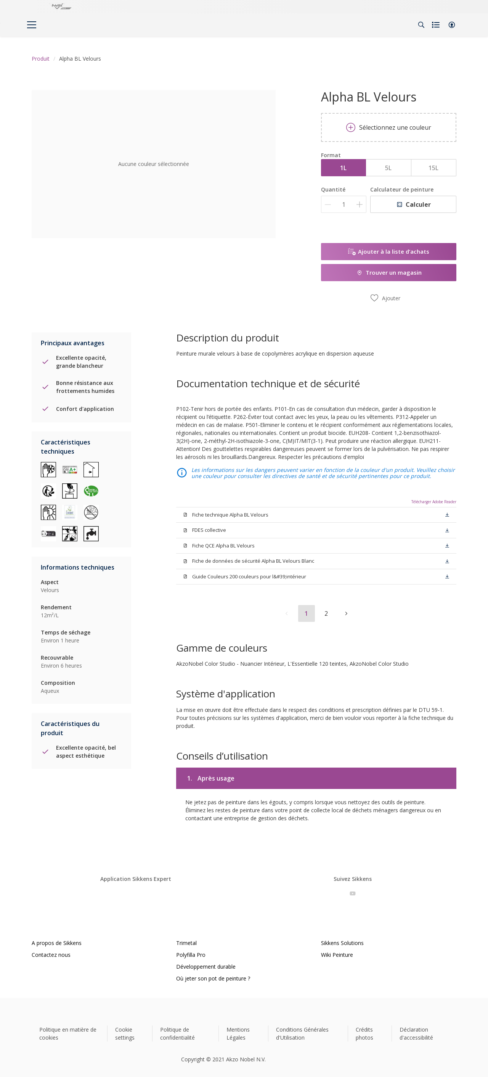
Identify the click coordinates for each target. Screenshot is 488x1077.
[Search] (421, 24)
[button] (451, 24)
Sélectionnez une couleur (388, 127)
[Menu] (31, 25)
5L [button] (388, 168)
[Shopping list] (436, 24)
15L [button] (433, 168)
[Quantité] (343, 204)
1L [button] (343, 168)
